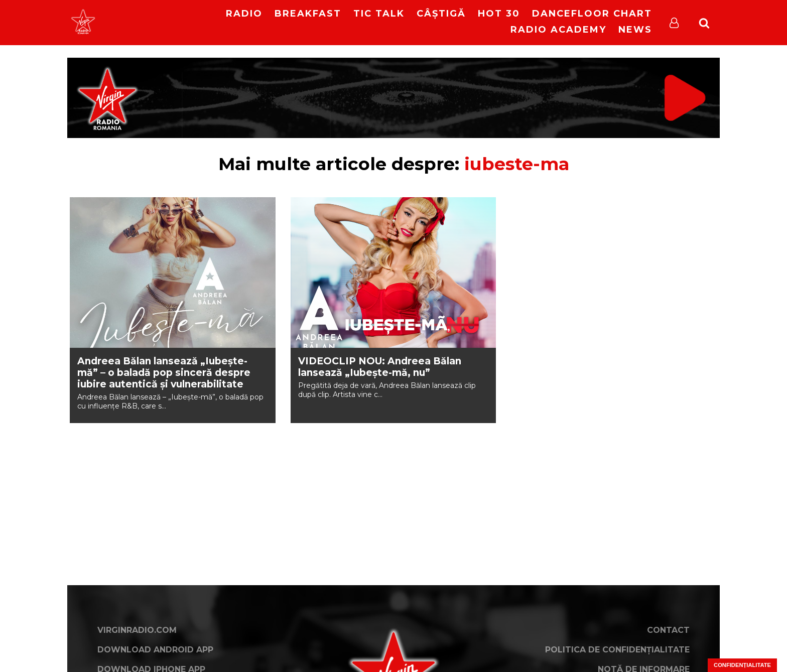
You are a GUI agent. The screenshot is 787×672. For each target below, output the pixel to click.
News (635, 29)
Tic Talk (379, 13)
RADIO (244, 13)
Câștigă (441, 13)
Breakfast (308, 13)
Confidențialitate (742, 665)
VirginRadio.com (137, 630)
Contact (668, 630)
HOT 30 (499, 13)
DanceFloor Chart (592, 13)
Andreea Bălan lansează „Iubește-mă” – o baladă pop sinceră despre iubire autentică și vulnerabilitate (163, 372)
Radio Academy (558, 29)
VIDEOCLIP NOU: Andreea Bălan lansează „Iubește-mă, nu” (379, 366)
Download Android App (155, 649)
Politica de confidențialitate (617, 649)
